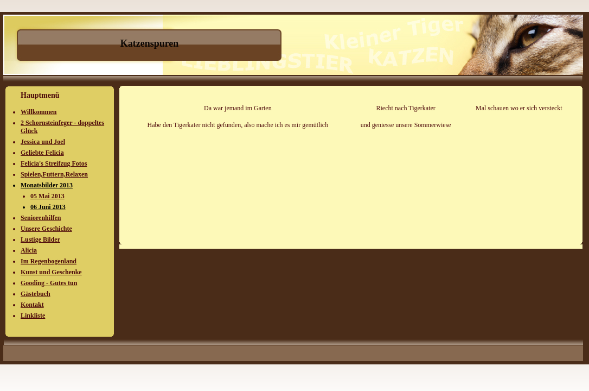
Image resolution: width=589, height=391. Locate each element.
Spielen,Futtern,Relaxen (54, 174)
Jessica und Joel (43, 142)
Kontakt (32, 304)
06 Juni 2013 (48, 207)
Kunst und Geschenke (51, 272)
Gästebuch (35, 294)
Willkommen (38, 112)
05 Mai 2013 (47, 196)
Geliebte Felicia (42, 152)
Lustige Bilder (40, 239)
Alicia (29, 250)
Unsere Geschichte (46, 228)
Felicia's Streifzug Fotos (54, 163)
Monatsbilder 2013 (47, 185)
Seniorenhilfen (41, 218)
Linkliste (33, 315)
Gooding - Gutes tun (49, 283)
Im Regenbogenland (48, 261)
